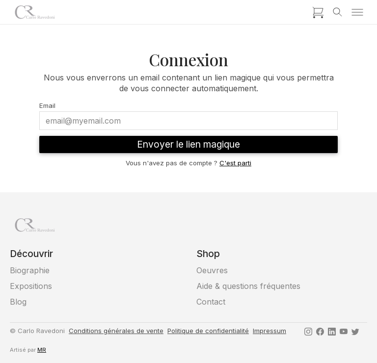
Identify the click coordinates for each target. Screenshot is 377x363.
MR (41, 349)
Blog (18, 302)
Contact (210, 302)
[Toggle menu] (357, 12)
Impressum (269, 331)
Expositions (31, 286)
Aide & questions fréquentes (248, 286)
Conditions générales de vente (116, 331)
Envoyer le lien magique (188, 144)
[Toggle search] (338, 12)
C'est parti (235, 163)
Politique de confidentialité (208, 331)
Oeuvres (212, 270)
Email (47, 105)
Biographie (30, 270)
